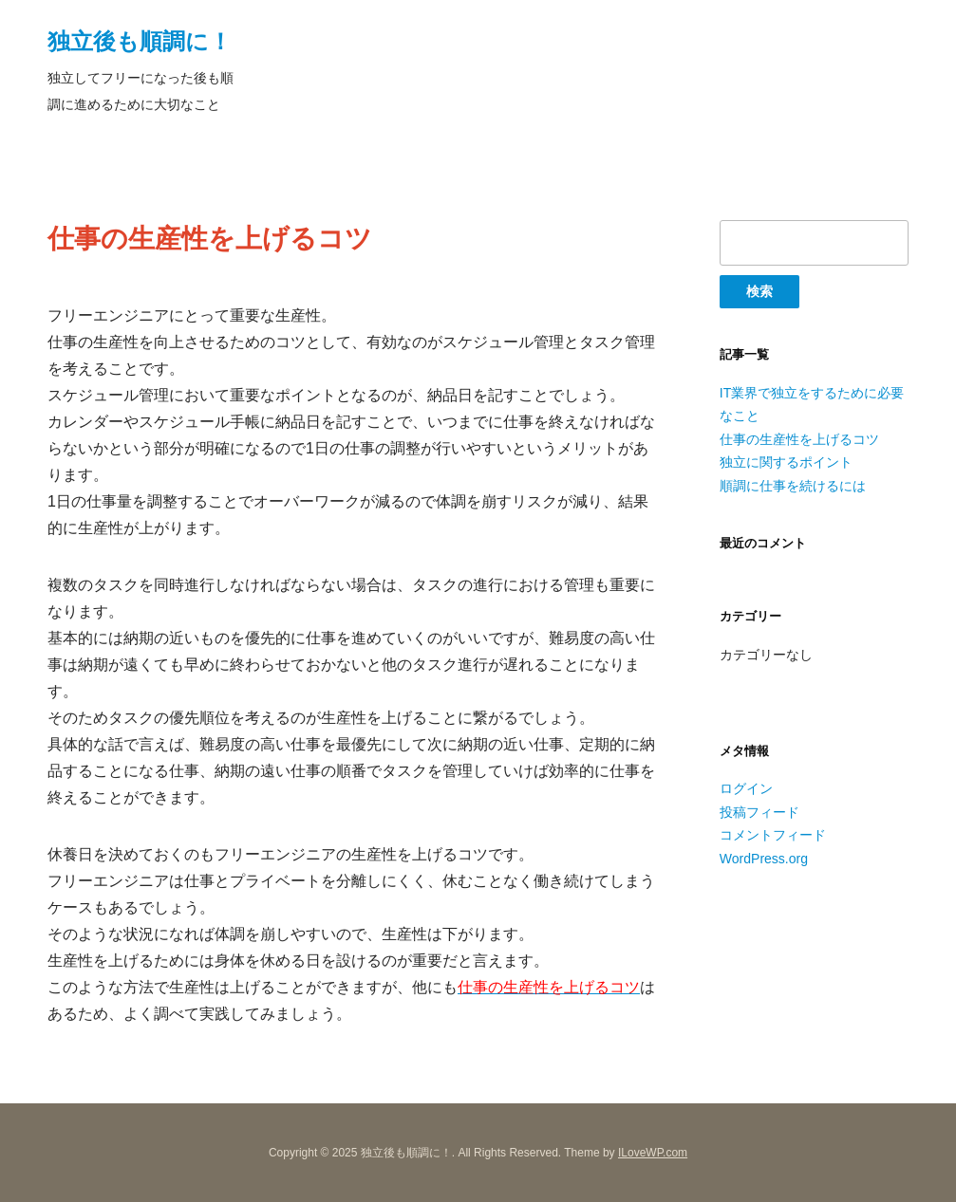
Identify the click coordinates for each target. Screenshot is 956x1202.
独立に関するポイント (786, 462)
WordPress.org (764, 858)
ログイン (746, 788)
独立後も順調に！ (139, 41)
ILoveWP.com (652, 1152)
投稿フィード (759, 812)
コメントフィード (773, 834)
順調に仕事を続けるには (793, 485)
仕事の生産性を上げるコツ (799, 439)
